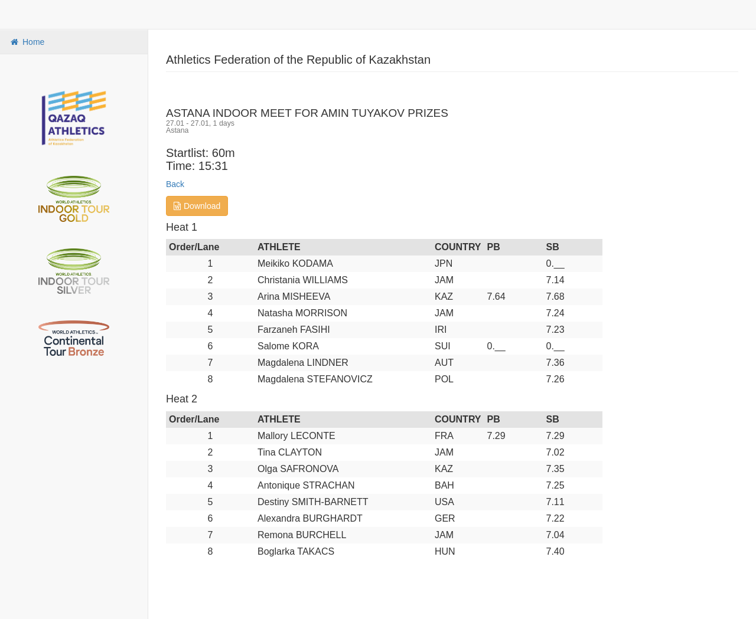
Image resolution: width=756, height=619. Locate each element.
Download (197, 206)
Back (175, 184)
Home (26, 42)
